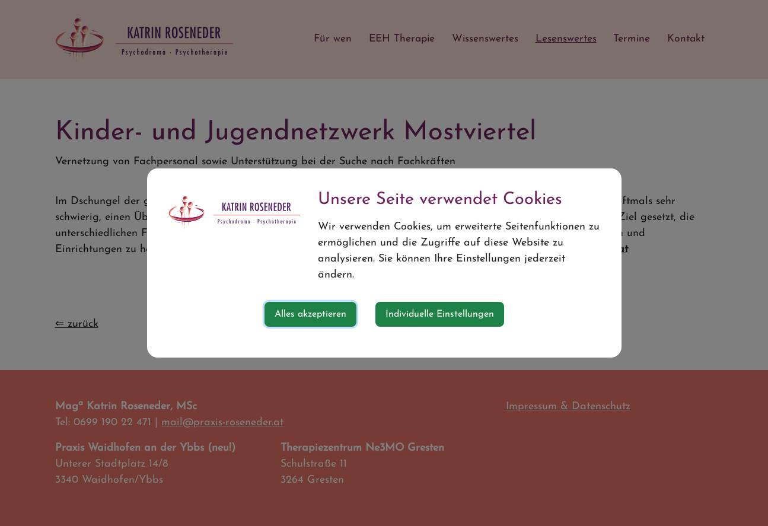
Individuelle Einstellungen (439, 314)
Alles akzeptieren (310, 314)
